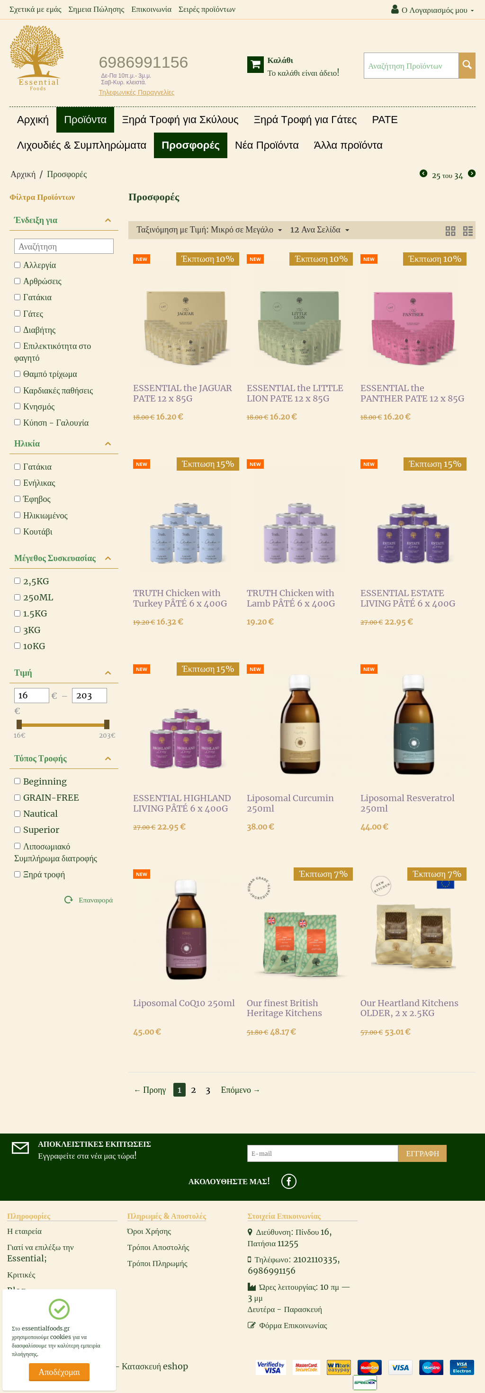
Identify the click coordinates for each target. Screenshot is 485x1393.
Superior (36, 829)
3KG (27, 630)
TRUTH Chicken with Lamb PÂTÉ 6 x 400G (291, 598)
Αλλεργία (35, 264)
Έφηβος (32, 498)
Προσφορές (191, 145)
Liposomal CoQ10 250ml (184, 1003)
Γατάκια (33, 297)
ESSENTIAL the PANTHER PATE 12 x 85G (412, 393)
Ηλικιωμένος (41, 515)
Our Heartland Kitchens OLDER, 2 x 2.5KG (409, 1008)
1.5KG (30, 613)
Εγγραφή (422, 1153)
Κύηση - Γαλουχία (51, 422)
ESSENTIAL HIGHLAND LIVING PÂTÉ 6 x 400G (182, 803)
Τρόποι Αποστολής (158, 1247)
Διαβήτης (34, 329)
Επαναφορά (96, 899)
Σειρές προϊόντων (207, 9)
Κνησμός (34, 406)
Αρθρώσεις (38, 281)
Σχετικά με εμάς (35, 9)
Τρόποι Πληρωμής (157, 1263)
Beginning (40, 781)
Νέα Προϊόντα (267, 145)
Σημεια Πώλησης (96, 9)
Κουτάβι (33, 531)
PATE (385, 119)
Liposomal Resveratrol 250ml (407, 803)
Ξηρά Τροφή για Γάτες (305, 119)
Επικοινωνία (151, 9)
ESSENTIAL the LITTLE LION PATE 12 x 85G (295, 393)
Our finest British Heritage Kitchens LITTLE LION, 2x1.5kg (292, 1008)
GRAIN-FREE (46, 797)
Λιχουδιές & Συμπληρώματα (81, 145)
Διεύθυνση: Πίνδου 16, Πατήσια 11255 (290, 1238)
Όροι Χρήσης (149, 1231)
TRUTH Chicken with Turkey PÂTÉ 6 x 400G (180, 598)
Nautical (36, 813)
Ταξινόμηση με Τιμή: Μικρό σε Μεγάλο (209, 229)
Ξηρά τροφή (39, 874)
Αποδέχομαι (59, 1371)
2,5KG (31, 581)
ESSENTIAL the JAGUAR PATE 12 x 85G (182, 393)
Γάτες (28, 313)
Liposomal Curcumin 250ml (290, 803)
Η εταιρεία (24, 1231)
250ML (33, 597)
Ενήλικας (34, 482)
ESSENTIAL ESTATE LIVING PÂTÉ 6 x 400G (407, 598)
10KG (29, 646)
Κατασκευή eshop (155, 1366)
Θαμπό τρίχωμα (45, 373)
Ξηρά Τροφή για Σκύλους (180, 119)
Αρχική (33, 119)
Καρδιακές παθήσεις (53, 390)
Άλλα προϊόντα (348, 145)
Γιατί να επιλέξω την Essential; (40, 1253)
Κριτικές (21, 1274)
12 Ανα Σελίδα (319, 229)
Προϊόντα (85, 119)
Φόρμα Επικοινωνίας (287, 1325)
